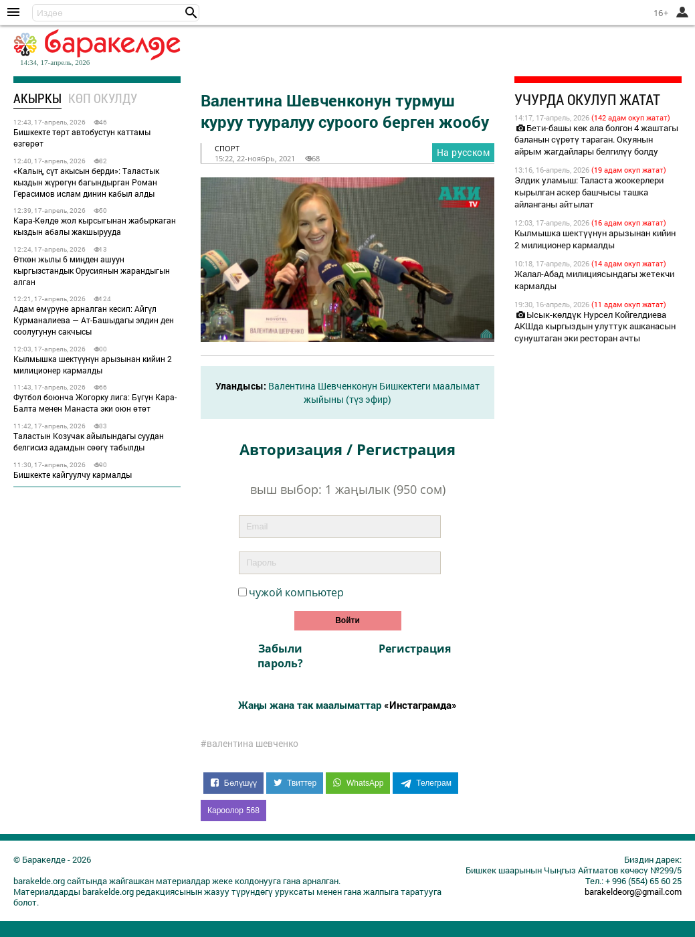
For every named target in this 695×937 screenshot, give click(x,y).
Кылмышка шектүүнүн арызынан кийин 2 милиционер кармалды (92, 364)
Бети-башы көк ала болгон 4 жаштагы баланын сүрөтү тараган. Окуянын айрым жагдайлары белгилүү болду (596, 139)
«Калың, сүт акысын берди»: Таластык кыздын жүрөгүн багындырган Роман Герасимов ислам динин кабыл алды (86, 182)
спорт (227, 148)
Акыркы (37, 98)
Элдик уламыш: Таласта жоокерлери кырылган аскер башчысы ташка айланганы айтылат (589, 192)
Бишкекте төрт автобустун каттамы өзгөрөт (82, 137)
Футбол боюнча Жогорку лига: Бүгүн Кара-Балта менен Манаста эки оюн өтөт (95, 403)
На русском (463, 152)
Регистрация (415, 648)
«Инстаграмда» (420, 704)
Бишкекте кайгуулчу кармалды (72, 474)
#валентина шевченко (249, 744)
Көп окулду (102, 98)
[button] (191, 13)
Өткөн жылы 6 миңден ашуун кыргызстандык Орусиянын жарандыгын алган (91, 270)
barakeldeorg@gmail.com (633, 891)
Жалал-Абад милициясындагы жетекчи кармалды (594, 279)
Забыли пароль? (280, 656)
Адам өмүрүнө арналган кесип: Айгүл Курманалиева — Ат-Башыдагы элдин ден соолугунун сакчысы (93, 320)
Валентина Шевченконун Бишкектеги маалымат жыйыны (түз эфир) (374, 392)
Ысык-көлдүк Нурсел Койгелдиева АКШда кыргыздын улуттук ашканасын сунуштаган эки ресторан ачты (595, 326)
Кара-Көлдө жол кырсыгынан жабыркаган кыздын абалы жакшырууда (94, 226)
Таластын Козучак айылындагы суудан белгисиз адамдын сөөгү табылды (88, 441)
